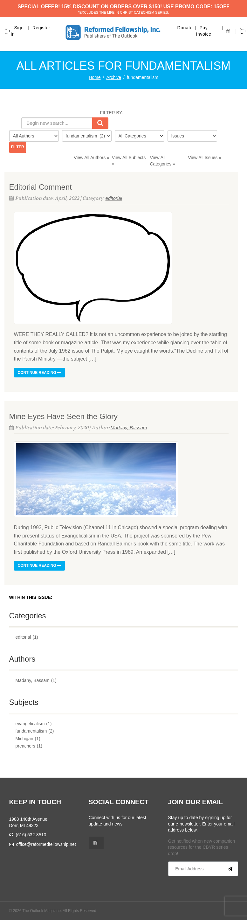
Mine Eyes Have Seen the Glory (63, 416)
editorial (114, 198)
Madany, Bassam (129, 427)
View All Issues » (204, 157)
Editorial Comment (40, 187)
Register (41, 27)
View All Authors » (91, 157)
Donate (185, 27)
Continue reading (39, 372)
